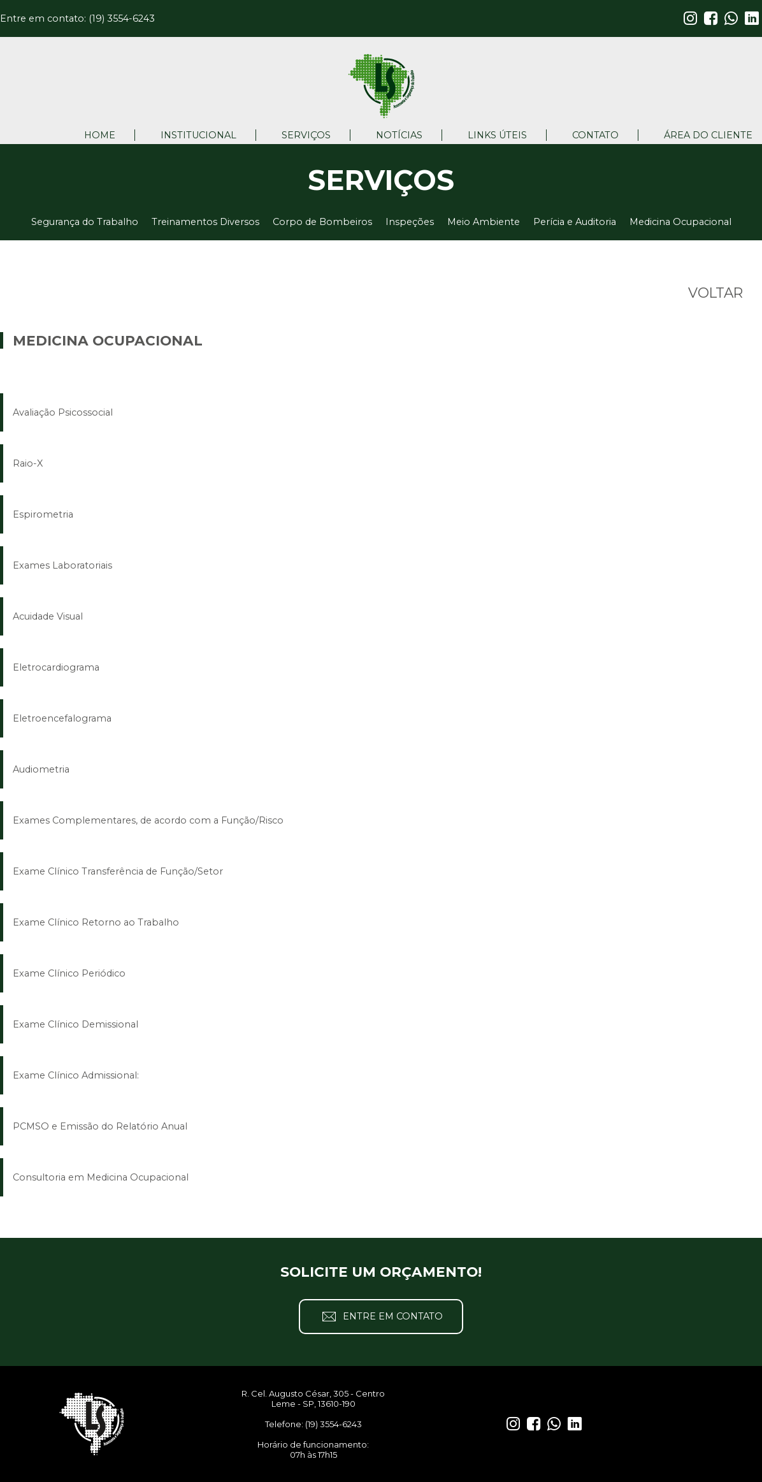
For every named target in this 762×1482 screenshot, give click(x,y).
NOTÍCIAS (399, 135)
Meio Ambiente (483, 222)
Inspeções (409, 222)
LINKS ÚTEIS (497, 135)
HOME (99, 135)
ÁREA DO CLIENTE (708, 135)
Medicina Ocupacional (680, 222)
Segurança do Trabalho (84, 222)
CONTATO (595, 135)
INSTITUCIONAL (198, 135)
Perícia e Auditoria (574, 222)
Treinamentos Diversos (205, 222)
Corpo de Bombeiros (322, 222)
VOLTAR (715, 292)
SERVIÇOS (306, 135)
